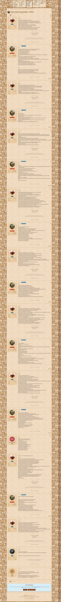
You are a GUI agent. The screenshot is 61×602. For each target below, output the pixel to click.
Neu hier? (41, 2)
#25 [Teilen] (50, 130)
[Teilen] (50, 15)
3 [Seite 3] (11, 581)
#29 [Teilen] (50, 249)
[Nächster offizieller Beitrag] (50, 78)
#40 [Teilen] (50, 568)
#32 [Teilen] (50, 339)
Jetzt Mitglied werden (32, 589)
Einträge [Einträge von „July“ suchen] (9, 28)
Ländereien (28, 3)
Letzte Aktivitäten (23, 4)
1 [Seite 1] (9, 581)
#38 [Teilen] (50, 519)
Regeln (21, 5)
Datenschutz (33, 596)
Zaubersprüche (16, 4)
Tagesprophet (35, 2)
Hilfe (21, 6)
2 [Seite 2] (10, 581)
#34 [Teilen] (50, 409)
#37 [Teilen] (50, 494)
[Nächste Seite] (15, 15)
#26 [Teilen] (50, 161)
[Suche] (60, 4)
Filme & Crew (15, 5)
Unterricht (28, 4)
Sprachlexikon (35, 4)
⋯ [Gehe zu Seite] (12, 581)
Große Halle (28, 2)
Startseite (22, 2)
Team (21, 3)
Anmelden (41, 3)
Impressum (37, 596)
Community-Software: (29, 597)
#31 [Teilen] (50, 305)
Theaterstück (15, 6)
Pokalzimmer (28, 5)
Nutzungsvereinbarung (27, 596)
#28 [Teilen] (50, 223)
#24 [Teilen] (50, 110)
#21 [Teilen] (50, 16)
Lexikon (35, 3)
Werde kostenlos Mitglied (36, 586)
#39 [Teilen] (50, 548)
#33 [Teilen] (50, 372)
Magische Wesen (16, 3)
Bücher (15, 2)
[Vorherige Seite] (8, 15)
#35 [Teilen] (50, 436)
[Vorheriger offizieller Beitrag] (49, 78)
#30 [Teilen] (50, 282)
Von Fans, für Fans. (32, 595)
